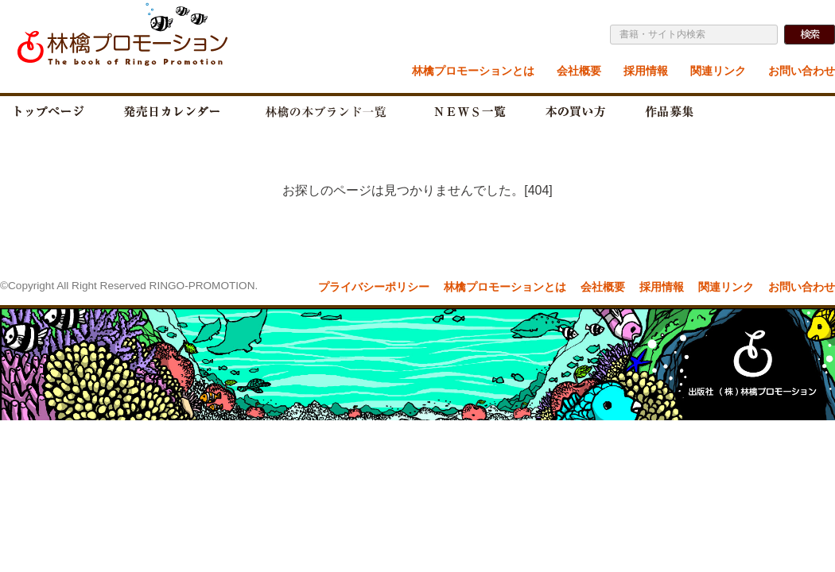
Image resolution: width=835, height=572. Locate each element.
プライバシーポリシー (373, 287)
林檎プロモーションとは (473, 71)
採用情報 (645, 71)
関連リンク (718, 71)
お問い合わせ (801, 71)
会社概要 (579, 71)
